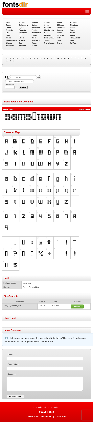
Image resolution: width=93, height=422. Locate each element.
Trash (59, 43)
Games (60, 30)
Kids (8, 35)
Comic (8, 28)
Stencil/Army (49, 43)
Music (8, 38)
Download (77, 306)
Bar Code (73, 23)
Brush (8, 25)
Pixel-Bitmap (49, 38)
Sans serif (36, 40)
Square (34, 43)
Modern (73, 35)
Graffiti (72, 30)
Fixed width (49, 30)
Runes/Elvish (11, 40)
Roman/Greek (75, 38)
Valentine (22, 46)
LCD (20, 35)
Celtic (46, 25)
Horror (59, 33)
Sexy (72, 40)
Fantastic (22, 30)
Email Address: (13, 364)
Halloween (23, 33)
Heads (46, 33)
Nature (21, 38)
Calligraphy (23, 25)
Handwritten (36, 33)
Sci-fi (59, 40)
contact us (55, 407)
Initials (72, 33)
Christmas (74, 25)
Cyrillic (21, 28)
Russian (22, 40)
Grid (8, 33)
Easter (72, 28)
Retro (59, 38)
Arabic (47, 23)
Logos (34, 35)
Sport (21, 43)
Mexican (60, 35)
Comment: (12, 374)
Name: (10, 354)
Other (34, 38)
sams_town (27, 283)
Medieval (48, 35)
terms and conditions (41, 407)
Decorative (36, 28)
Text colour (9, 85)
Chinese (60, 25)
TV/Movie (73, 43)
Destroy (47, 28)
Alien (8, 23)
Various (35, 46)
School (47, 40)
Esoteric (9, 30)
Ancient (22, 23)
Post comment (15, 396)
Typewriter (10, 46)
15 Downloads (84, 109)
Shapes (9, 43)
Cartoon (35, 25)
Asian (59, 23)
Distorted (61, 28)
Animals (35, 23)
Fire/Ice (34, 30)
